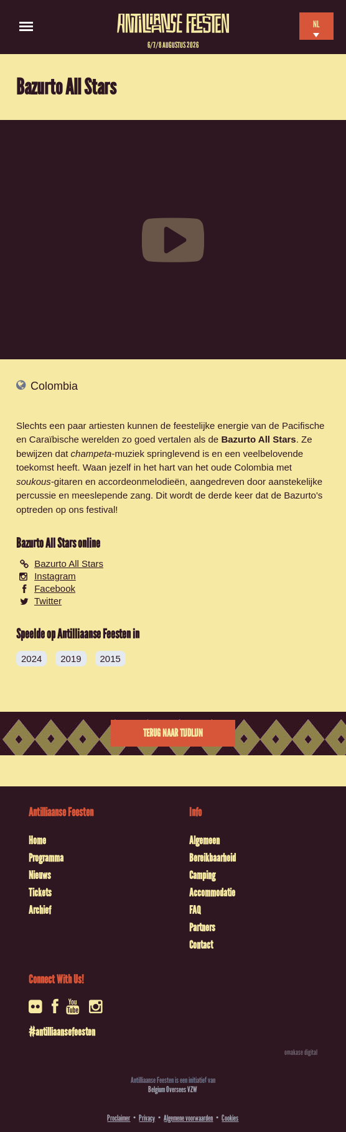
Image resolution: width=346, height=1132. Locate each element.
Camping (202, 875)
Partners (202, 927)
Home (37, 840)
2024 (31, 658)
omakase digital (300, 1052)
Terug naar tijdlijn (173, 733)
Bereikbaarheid (212, 858)
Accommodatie (212, 893)
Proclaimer (118, 1118)
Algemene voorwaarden (188, 1118)
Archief (40, 910)
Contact (201, 945)
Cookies (230, 1118)
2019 (70, 658)
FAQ (194, 910)
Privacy (147, 1118)
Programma (46, 858)
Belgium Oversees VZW (172, 1089)
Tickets (40, 893)
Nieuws (40, 875)
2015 (110, 658)
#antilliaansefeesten (62, 1032)
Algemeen (204, 840)
